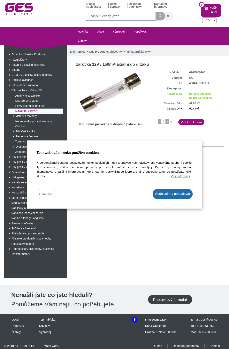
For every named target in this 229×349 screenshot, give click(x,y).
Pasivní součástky (22, 223)
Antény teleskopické (27, 95)
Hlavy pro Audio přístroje (30, 105)
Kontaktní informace (160, 5)
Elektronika (77, 51)
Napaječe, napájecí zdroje (27, 213)
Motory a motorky (26, 116)
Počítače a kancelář (23, 228)
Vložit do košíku (191, 122)
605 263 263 (207, 332)
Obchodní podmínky (135, 5)
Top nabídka (47, 319)
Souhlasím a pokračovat (172, 194)
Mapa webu (51, 345)
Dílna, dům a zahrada (24, 85)
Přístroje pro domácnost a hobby (31, 238)
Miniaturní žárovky (26, 110)
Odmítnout (46, 194)
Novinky (83, 31)
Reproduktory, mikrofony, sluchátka (32, 248)
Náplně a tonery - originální (27, 218)
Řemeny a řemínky (26, 136)
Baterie (15, 69)
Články (82, 40)
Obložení (20, 126)
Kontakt (215, 345)
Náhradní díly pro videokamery (34, 121)
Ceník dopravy (115, 5)
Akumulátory (19, 59)
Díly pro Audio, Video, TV (26, 90)
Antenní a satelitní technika (27, 64)
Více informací (180, 176)
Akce (100, 31)
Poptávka (140, 31)
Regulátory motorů (22, 243)
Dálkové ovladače (22, 79)
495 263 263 (205, 325)
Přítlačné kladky (25, 131)
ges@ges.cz (209, 319)
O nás (158, 345)
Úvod (15, 319)
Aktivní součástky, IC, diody (28, 54)
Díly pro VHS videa (26, 100)
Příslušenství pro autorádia (27, 233)
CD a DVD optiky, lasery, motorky (31, 74)
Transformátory (20, 253)
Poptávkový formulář (170, 300)
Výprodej (119, 31)
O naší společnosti (94, 5)
